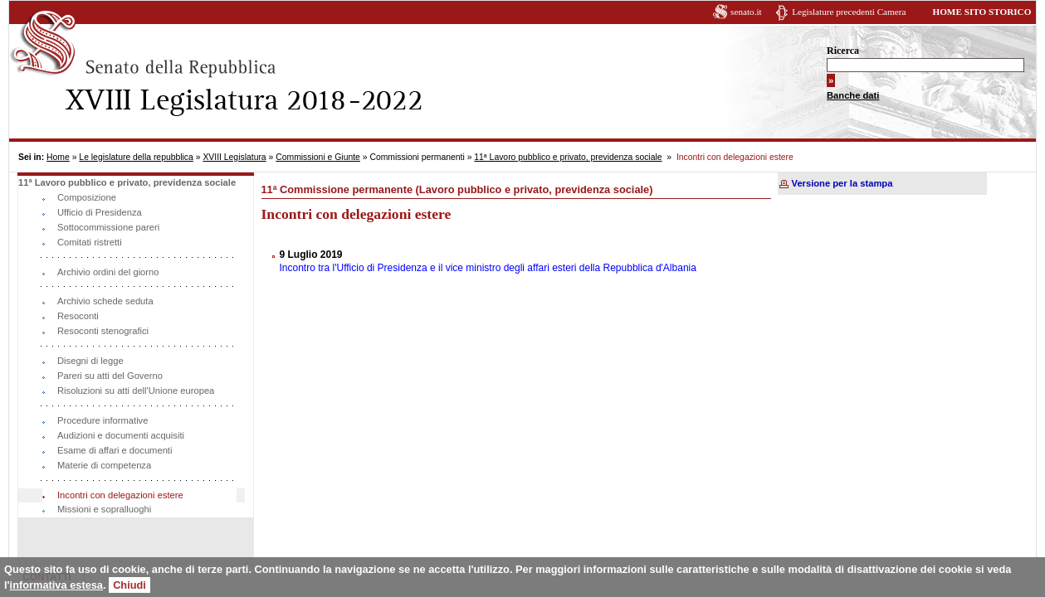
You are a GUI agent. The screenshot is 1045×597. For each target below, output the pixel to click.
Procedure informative (102, 420)
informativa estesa (56, 585)
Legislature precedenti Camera (849, 12)
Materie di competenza (104, 465)
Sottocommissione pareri (108, 227)
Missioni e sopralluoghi (104, 509)
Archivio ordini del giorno (108, 272)
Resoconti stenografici (103, 331)
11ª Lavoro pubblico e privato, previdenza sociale (568, 157)
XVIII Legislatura (234, 157)
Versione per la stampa (842, 183)
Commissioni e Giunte (318, 157)
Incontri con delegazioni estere (120, 495)
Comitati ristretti (89, 242)
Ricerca (843, 50)
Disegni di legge (90, 361)
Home (58, 157)
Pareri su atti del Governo (110, 376)
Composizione (86, 197)
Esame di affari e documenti (114, 450)
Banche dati (853, 95)
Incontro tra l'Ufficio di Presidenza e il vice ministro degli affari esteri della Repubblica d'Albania (488, 268)
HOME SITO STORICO (981, 12)
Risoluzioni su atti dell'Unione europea (135, 391)
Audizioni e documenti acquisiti (120, 435)
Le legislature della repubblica (136, 157)
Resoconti (78, 316)
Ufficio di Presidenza (99, 212)
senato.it (746, 12)
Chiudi (129, 585)
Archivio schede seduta (105, 301)
